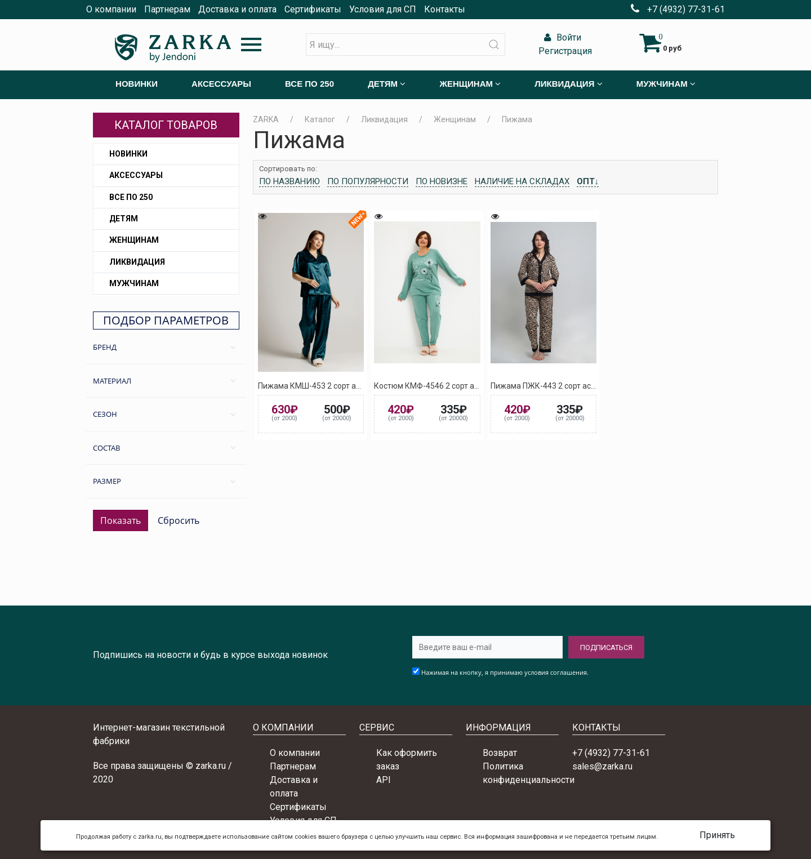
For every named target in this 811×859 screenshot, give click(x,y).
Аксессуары (136, 175)
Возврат (500, 752)
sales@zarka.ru (602, 766)
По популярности (367, 181)
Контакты (444, 9)
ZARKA (266, 119)
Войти (561, 37)
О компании (111, 9)
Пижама (517, 119)
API (383, 780)
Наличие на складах (522, 181)
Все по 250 (131, 197)
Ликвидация (137, 261)
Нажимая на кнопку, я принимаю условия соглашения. (505, 672)
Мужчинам (134, 283)
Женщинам (134, 239)
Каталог (320, 119)
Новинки (128, 153)
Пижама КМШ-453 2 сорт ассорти (319, 385)
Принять (717, 835)
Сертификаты (312, 9)
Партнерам (167, 9)
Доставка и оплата (237, 9)
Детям (123, 218)
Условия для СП (382, 9)
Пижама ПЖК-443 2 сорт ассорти (551, 385)
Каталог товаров (165, 125)
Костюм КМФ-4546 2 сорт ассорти (436, 385)
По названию (289, 181)
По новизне (441, 181)
